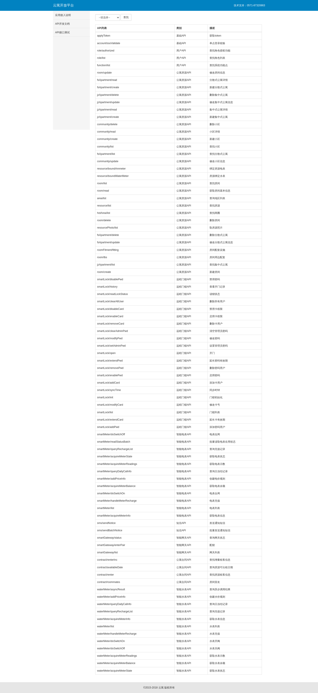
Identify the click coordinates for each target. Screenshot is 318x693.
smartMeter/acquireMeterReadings (117, 464)
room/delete (104, 220)
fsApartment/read (107, 80)
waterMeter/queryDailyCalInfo (114, 604)
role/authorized (105, 50)
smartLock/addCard (108, 382)
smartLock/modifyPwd (110, 338)
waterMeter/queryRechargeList (115, 611)
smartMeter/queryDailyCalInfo (114, 471)
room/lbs (102, 257)
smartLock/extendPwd (110, 360)
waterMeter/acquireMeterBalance (116, 663)
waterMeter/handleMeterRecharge (117, 633)
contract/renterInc (107, 559)
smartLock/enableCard (110, 316)
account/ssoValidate (108, 43)
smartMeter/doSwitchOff (111, 434)
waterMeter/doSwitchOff (111, 648)
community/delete (107, 124)
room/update (104, 72)
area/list (101, 198)
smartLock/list (105, 412)
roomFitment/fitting (108, 249)
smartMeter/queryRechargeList (115, 449)
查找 (126, 17)
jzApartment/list (106, 264)
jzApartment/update (108, 102)
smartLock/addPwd (108, 427)
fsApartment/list (106, 153)
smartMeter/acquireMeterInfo (114, 515)
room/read (103, 190)
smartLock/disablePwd (110, 279)
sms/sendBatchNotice (109, 530)
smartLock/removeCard (110, 323)
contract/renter (105, 574)
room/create (104, 272)
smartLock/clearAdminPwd (112, 331)
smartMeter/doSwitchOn (111, 493)
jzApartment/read (107, 109)
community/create (107, 139)
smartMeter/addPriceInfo (111, 478)
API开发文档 (62, 23)
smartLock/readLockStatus (112, 294)
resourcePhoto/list (107, 227)
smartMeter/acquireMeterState (114, 456)
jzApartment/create (108, 116)
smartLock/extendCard (110, 419)
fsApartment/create (108, 87)
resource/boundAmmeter (111, 168)
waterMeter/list (105, 626)
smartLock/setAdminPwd (111, 345)
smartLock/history (107, 286)
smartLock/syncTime (109, 390)
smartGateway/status (109, 537)
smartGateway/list (107, 552)
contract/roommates (108, 582)
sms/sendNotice (106, 523)
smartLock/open (106, 353)
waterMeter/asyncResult (111, 589)
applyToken (103, 35)
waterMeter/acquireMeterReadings (117, 655)
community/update (107, 161)
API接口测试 (62, 32)
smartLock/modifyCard (110, 404)
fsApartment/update (108, 242)
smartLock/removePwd (110, 368)
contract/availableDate (110, 567)
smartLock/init (105, 397)
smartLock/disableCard (110, 308)
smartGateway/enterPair (111, 545)
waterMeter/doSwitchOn (111, 641)
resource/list (104, 205)
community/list (105, 146)
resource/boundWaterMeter (113, 176)
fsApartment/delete (108, 235)
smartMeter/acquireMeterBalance (116, 486)
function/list (103, 65)
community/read (106, 131)
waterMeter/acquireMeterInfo (113, 619)
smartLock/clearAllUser (110, 301)
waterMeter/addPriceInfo (111, 596)
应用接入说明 (63, 15)
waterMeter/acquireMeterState (114, 670)
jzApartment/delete (108, 94)
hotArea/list (103, 212)
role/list (101, 57)
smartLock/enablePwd (110, 375)
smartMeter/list (105, 508)
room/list (102, 183)
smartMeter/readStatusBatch (113, 441)
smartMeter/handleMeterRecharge (117, 500)
